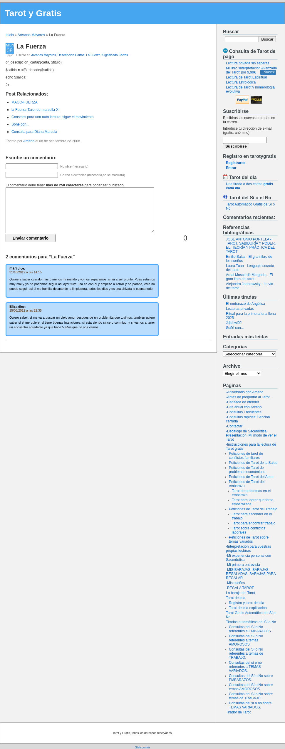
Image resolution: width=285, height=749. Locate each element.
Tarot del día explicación (248, 608)
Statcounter (142, 747)
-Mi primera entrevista (243, 565)
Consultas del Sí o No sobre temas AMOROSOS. (251, 687)
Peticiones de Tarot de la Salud (253, 463)
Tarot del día (235, 598)
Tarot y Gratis (33, 13)
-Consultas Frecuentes (243, 412)
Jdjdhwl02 (234, 323)
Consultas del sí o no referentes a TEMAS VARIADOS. (245, 667)
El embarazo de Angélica (245, 304)
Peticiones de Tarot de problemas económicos (247, 470)
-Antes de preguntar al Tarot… (249, 397)
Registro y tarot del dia (246, 603)
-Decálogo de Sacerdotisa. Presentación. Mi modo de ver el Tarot (251, 435)
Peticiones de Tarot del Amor (251, 477)
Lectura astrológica (241, 82)
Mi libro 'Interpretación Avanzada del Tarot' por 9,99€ (251, 70)
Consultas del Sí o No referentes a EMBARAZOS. (250, 629)
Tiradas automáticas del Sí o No (251, 622)
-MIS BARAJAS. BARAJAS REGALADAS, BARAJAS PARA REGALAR (251, 574)
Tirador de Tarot (238, 712)
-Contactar (234, 426)
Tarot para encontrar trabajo (253, 523)
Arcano (28, 141)
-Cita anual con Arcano (243, 407)
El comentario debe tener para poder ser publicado (65, 185)
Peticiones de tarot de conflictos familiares (246, 456)
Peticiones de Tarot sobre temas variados (249, 539)
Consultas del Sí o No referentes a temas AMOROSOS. (246, 640)
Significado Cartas (115, 55)
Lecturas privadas (240, 309)
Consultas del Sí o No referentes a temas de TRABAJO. (246, 653)
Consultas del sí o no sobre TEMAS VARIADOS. (250, 705)
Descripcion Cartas (71, 55)
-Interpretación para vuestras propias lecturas (248, 548)
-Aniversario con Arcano (244, 392)
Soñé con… (235, 328)
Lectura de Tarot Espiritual (246, 77)
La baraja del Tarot (240, 593)
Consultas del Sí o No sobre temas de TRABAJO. (251, 696)
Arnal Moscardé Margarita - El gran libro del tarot (249, 277)
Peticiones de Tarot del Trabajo (253, 509)
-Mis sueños (235, 583)
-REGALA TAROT (240, 588)
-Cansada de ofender (242, 402)
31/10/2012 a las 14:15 (25, 272)
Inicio (10, 35)
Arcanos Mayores (31, 35)
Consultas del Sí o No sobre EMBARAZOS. (251, 678)
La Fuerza (31, 46)
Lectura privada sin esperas (247, 63)
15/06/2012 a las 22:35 (25, 310)
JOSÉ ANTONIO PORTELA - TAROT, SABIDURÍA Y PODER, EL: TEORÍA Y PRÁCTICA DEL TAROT (251, 245)
